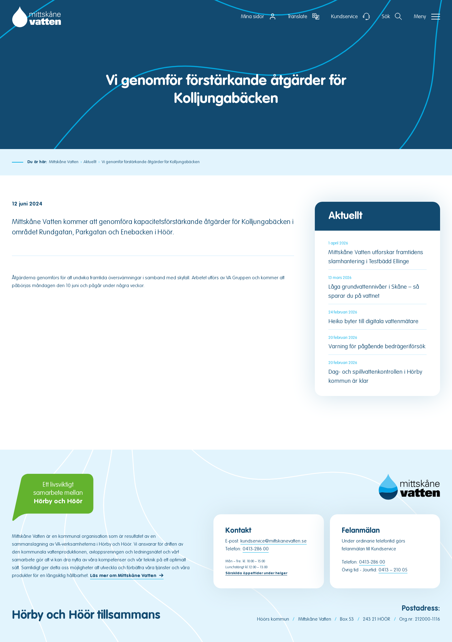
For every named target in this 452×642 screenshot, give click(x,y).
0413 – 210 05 (393, 570)
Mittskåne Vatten (63, 161)
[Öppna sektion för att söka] (392, 17)
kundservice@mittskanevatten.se (273, 541)
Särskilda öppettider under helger (256, 573)
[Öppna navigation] (427, 17)
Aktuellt (89, 161)
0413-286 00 (256, 549)
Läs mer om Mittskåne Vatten (123, 576)
